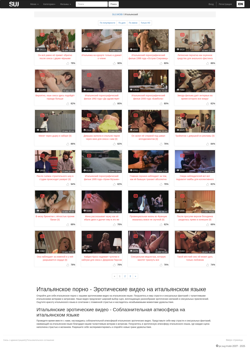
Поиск (113, 4)
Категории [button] (49, 4)
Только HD (145, 23)
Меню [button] (34, 4)
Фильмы (65, 4)
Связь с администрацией (14, 340)
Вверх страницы (234, 340)
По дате (121, 23)
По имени (133, 23)
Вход (211, 4)
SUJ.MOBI (117, 14)
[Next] (135, 276)
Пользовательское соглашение (40, 340)
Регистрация (225, 4)
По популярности (107, 23)
